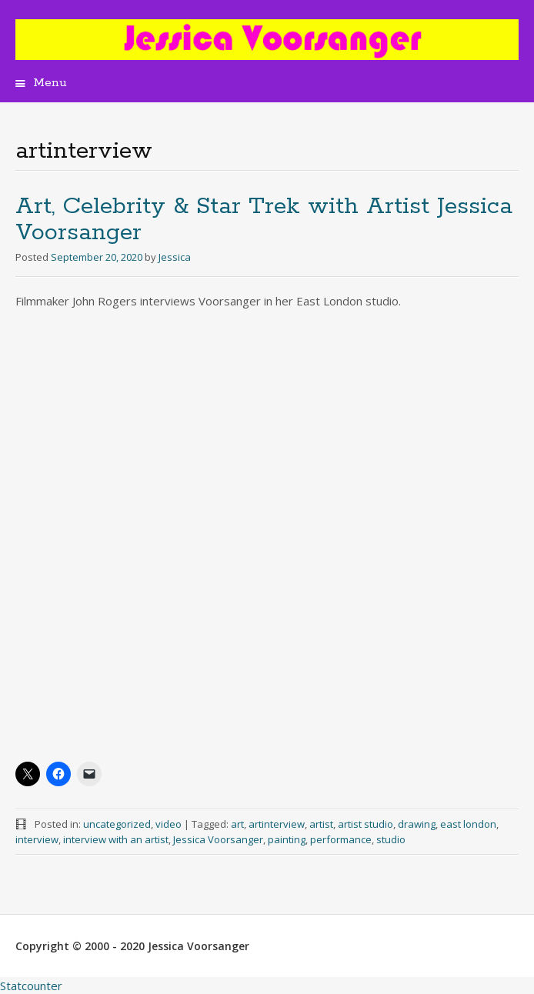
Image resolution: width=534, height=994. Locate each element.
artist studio (365, 824)
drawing (417, 824)
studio (391, 839)
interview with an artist (116, 839)
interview (36, 839)
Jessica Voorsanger (218, 839)
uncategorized (117, 824)
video (168, 824)
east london (468, 824)
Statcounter (31, 985)
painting (286, 839)
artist (321, 824)
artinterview (277, 824)
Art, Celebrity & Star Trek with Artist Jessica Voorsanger (263, 220)
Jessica (175, 257)
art (237, 824)
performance (341, 839)
